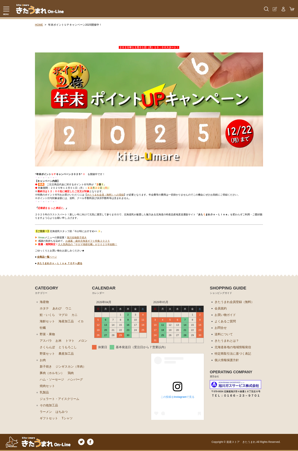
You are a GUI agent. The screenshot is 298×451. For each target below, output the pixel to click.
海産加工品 (66, 321)
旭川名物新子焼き (77, 237)
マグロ (63, 314)
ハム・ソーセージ (52, 379)
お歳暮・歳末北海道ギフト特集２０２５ (87, 240)
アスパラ (46, 340)
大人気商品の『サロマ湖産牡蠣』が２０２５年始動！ (87, 244)
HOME (39, 24)
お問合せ (221, 327)
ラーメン (46, 411)
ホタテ (44, 308)
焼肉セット (47, 386)
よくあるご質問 (225, 321)
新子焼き (46, 366)
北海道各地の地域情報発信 (233, 347)
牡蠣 (43, 327)
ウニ (68, 308)
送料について (224, 334)
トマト (69, 340)
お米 (58, 340)
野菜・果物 (47, 334)
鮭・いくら (47, 314)
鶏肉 (71, 373)
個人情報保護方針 (227, 360)
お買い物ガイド (225, 314)
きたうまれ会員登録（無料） (234, 302)
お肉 (43, 360)
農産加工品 (66, 353)
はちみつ (61, 411)
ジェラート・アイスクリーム (59, 398)
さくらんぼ (47, 347)
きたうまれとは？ (227, 340)
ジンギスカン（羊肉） (70, 366)
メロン (82, 340)
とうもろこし (68, 347)
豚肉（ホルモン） (52, 373)
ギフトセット (49, 418)
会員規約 (221, 308)
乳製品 (44, 392)
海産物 (44, 302)
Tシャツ (67, 418)
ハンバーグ (75, 379)
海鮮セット (47, 321)
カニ (74, 314)
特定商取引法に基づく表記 (233, 353)
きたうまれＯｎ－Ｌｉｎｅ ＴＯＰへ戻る (59, 263)
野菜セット (47, 353)
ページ (47, 256)
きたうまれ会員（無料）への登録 (105, 194)
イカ (81, 321)
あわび (57, 308)
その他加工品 (49, 405)
